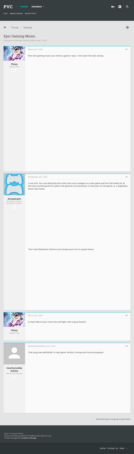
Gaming (18, 40)
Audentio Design (29, 438)
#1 (127, 49)
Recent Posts (30, 14)
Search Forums (16, 14)
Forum (24, 6)
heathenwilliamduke (14, 369)
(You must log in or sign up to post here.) (113, 419)
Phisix (34, 40)
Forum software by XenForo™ (27, 436)
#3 (127, 316)
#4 (127, 346)
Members (37, 6)
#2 (127, 177)
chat (6, 14)
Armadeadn (14, 198)
